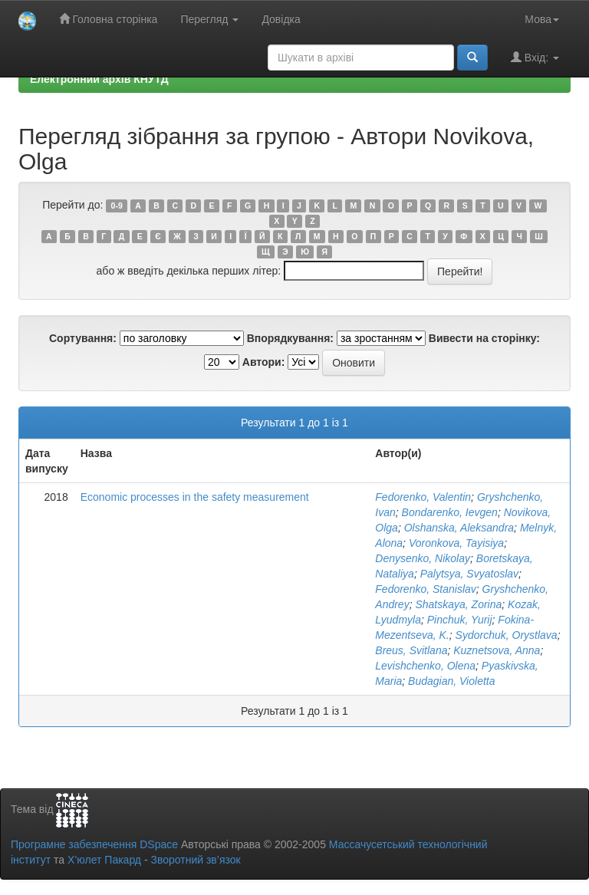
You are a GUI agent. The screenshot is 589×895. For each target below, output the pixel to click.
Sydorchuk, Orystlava (507, 635)
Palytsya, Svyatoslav (469, 574)
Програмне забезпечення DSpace (94, 844)
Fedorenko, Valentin (423, 497)
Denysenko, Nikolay (422, 558)
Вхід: (535, 57)
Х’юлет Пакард (104, 860)
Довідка (281, 19)
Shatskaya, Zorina (458, 604)
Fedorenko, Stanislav (425, 589)
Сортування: (83, 338)
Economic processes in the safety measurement (195, 497)
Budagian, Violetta (451, 681)
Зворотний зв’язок (195, 860)
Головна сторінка (108, 18)
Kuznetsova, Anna (496, 650)
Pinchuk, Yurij (459, 620)
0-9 (117, 205)
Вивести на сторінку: (484, 338)
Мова (542, 19)
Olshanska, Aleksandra (459, 528)
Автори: (263, 362)
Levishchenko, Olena (425, 666)
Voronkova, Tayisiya (456, 543)
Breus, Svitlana (411, 650)
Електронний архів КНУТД (99, 79)
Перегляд (209, 19)
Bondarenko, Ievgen (450, 512)
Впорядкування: (290, 338)
